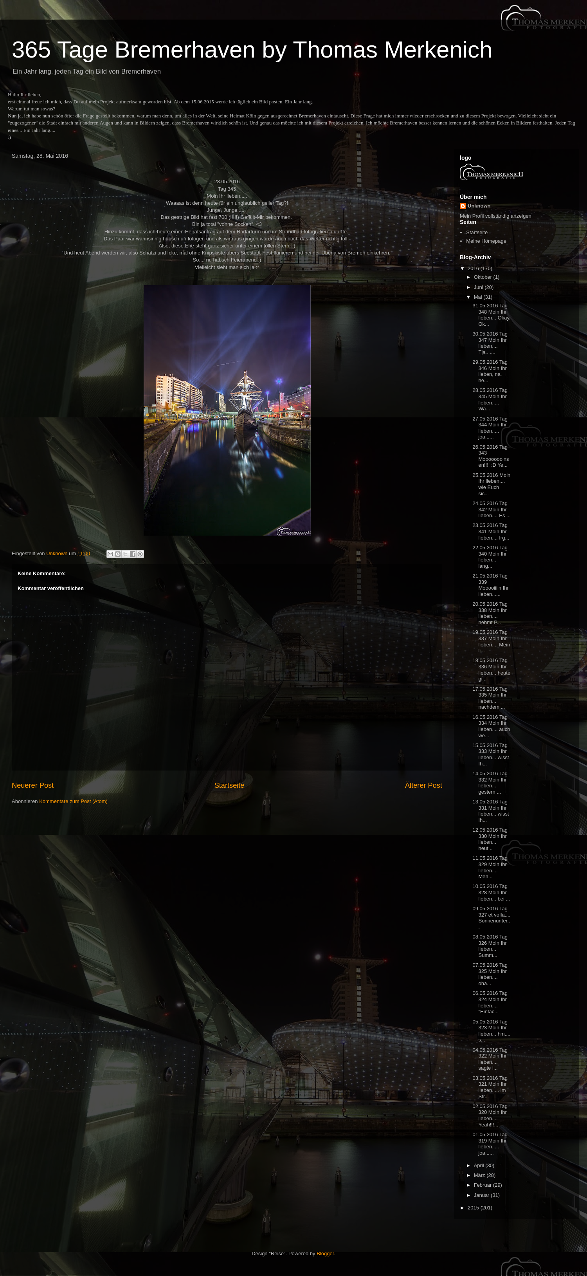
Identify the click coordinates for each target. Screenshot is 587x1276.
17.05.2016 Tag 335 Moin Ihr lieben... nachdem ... (489, 698)
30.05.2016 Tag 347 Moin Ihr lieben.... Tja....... (489, 343)
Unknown (479, 206)
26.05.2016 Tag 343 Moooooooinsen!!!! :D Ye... (490, 456)
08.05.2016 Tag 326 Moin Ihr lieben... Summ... (489, 946)
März (480, 1175)
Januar (482, 1195)
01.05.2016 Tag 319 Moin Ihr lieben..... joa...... (489, 1144)
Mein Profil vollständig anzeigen (495, 216)
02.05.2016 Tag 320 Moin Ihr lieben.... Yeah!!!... (489, 1115)
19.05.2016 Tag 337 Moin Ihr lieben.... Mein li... (491, 641)
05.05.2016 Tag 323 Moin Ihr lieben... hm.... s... (491, 1031)
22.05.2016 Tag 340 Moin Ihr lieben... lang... (489, 557)
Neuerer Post (33, 785)
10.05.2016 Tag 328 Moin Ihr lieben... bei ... (491, 892)
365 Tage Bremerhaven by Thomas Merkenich (252, 49)
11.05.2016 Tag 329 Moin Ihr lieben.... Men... (489, 867)
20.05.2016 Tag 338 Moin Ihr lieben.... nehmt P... (489, 613)
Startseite (229, 785)
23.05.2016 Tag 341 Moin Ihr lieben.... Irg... (490, 531)
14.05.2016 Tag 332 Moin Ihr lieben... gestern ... (489, 783)
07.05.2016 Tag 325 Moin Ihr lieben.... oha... (489, 974)
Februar (483, 1185)
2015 (474, 1208)
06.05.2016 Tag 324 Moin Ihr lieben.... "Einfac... (489, 1002)
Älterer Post (423, 785)
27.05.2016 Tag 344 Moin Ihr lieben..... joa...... (489, 428)
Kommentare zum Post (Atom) (73, 801)
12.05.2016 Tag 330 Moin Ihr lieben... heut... (489, 839)
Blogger (325, 1253)
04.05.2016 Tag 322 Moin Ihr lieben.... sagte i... (489, 1059)
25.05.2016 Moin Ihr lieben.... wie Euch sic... (491, 484)
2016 (474, 268)
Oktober (483, 277)
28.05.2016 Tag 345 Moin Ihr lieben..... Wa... (489, 399)
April (480, 1165)
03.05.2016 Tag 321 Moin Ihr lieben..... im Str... (489, 1087)
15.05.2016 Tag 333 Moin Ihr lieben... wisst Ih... (490, 754)
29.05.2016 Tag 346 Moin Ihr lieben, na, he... (489, 371)
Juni (479, 287)
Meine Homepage (486, 241)
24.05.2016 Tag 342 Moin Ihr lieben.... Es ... (491, 509)
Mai (479, 297)
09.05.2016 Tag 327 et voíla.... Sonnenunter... (491, 918)
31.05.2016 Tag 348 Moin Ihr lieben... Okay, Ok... (491, 315)
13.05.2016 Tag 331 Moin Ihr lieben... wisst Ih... (490, 811)
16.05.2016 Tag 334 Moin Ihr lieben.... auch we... (491, 726)
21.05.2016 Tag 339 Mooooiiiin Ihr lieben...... (490, 585)
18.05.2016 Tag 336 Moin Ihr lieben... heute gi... (491, 669)
